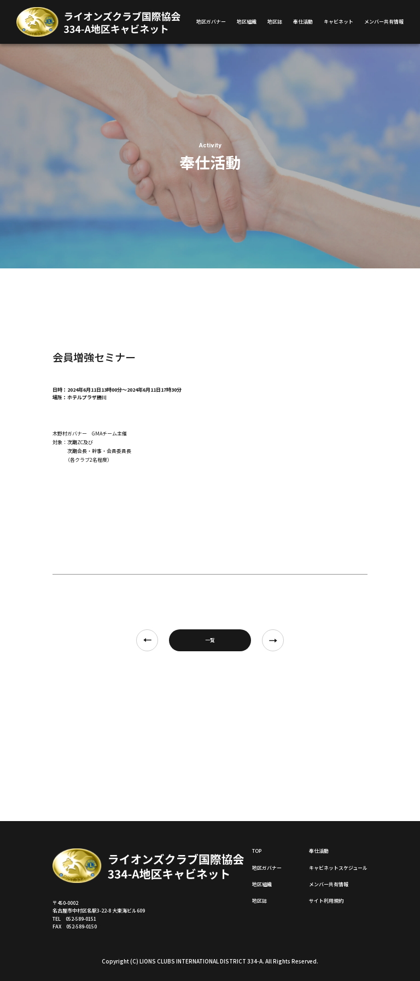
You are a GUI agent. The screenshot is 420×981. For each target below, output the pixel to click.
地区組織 (246, 21)
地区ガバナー (211, 21)
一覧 (210, 640)
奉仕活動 (303, 21)
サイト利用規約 (326, 900)
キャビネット (338, 21)
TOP (256, 850)
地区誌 (274, 21)
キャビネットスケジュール (338, 867)
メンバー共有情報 (384, 21)
